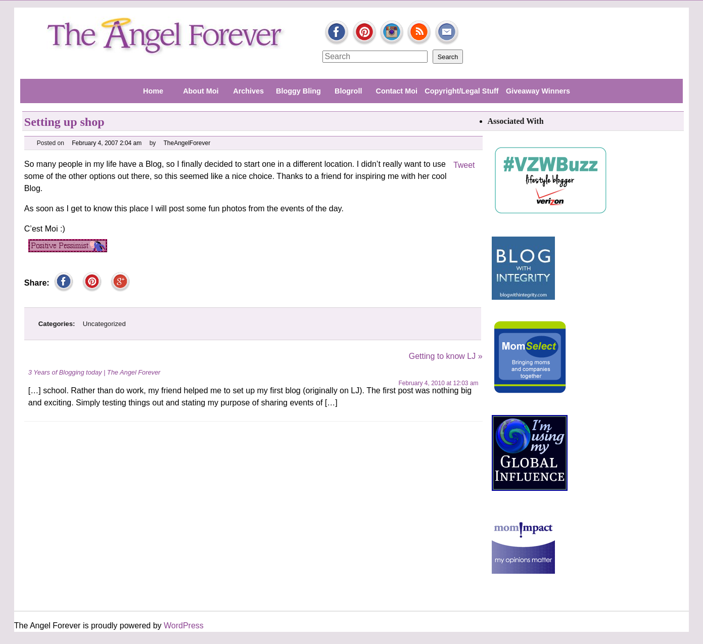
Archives (248, 91)
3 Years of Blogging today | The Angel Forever (94, 372)
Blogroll (348, 91)
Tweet (464, 165)
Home (153, 91)
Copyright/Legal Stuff (461, 91)
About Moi (200, 91)
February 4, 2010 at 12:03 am (438, 383)
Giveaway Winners (538, 91)
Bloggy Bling (298, 91)
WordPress (184, 625)
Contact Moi (396, 91)
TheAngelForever (187, 143)
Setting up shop (64, 121)
